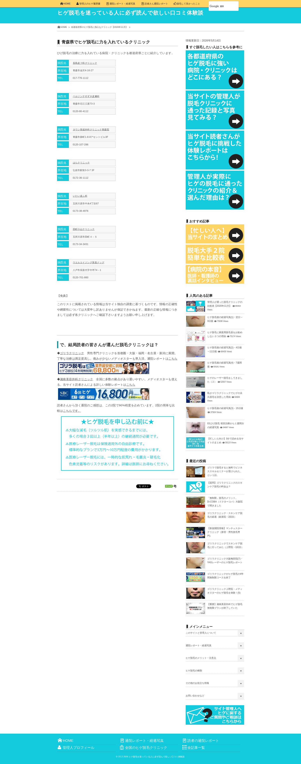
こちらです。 (72, 410)
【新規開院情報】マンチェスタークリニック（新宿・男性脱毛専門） (224, 532)
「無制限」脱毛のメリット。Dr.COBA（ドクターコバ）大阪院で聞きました (225, 502)
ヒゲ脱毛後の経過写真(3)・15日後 (225, 408)
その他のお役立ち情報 (197, 683)
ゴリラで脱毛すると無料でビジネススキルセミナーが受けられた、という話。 (224, 471)
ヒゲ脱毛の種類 (194, 670)
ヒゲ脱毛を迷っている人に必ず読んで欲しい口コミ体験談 (133, 13)
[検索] (219, 6)
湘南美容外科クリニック (76, 379)
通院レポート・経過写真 (198, 645)
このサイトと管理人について (201, 632)
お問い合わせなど (195, 695)
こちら (172, 358)
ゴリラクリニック (72, 353)
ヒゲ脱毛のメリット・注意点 (201, 658)
